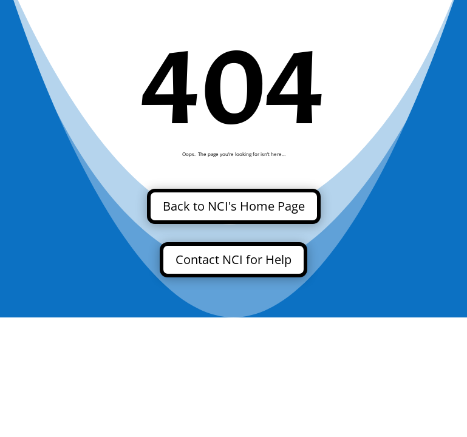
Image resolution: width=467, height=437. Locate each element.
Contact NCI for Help (233, 259)
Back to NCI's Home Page (234, 206)
